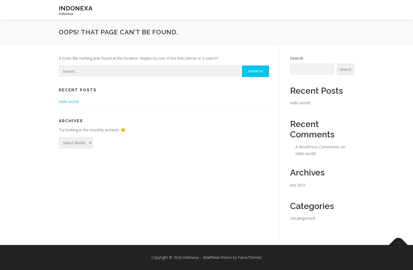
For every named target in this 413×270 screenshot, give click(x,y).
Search (296, 58)
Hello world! (69, 101)
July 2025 (297, 184)
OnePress (211, 257)
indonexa (76, 8)
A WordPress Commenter (317, 146)
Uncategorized (302, 218)
